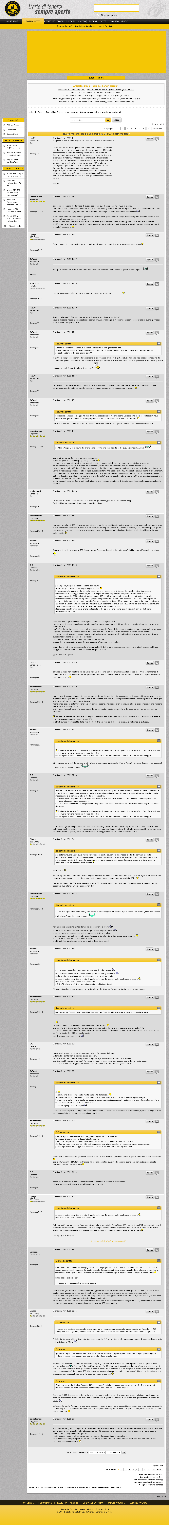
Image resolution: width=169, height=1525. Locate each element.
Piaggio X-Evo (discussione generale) (118, 101)
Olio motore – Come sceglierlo (71, 89)
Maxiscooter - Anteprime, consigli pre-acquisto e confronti (94, 112)
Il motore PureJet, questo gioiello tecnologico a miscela (110, 89)
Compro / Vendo (119, 21)
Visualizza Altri (15, 226)
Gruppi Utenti (12, 134)
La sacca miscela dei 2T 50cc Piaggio (79, 95)
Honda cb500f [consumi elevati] (14, 210)
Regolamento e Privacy (84, 1509)
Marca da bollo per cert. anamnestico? (15, 174)
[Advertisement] (96, 52)
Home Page (12, 21)
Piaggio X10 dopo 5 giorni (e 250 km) (113, 95)
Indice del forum (36, 112)
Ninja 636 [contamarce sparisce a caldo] (14, 202)
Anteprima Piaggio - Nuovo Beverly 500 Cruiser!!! (80, 101)
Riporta (150, 138)
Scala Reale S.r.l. (71, 1512)
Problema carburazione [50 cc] (14, 183)
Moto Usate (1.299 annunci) (13, 146)
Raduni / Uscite (97, 21)
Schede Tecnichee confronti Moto (14, 153)
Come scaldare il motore (81, 92)
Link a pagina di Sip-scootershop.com (80, 1283)
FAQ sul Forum (13, 125)
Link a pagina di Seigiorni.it (64, 1235)
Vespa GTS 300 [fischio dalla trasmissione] (13, 192)
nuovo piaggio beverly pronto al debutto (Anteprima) (75, 98)
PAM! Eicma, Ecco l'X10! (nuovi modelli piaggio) (120, 98)
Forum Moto (33, 21)
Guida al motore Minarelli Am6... (108, 92)
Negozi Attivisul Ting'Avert (12, 160)
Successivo (157, 128)
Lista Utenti (11, 129)
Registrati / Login (54, 21)
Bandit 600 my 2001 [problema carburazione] (14, 218)
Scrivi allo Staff (102, 1509)
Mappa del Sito (66, 1509)
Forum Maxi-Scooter (55, 112)
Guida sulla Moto (76, 21)
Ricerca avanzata (109, 15)
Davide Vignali (88, 1512)
